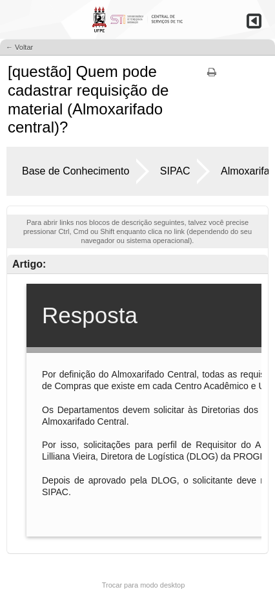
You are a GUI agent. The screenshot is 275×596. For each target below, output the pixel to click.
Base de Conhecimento (75, 170)
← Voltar (19, 47)
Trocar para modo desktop (143, 585)
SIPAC (175, 170)
